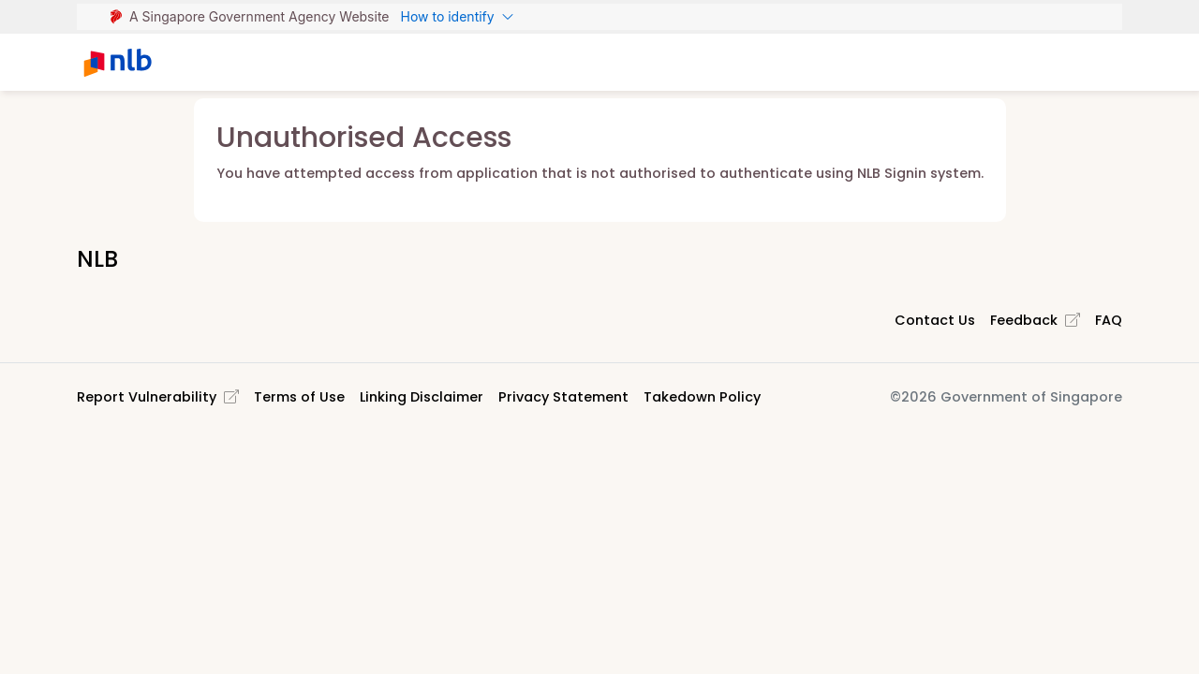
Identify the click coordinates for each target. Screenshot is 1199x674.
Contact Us (935, 320)
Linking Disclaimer (421, 397)
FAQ (1108, 320)
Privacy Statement (563, 397)
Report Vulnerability (158, 397)
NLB (97, 258)
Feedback (1035, 320)
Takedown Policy (702, 397)
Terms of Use (299, 397)
